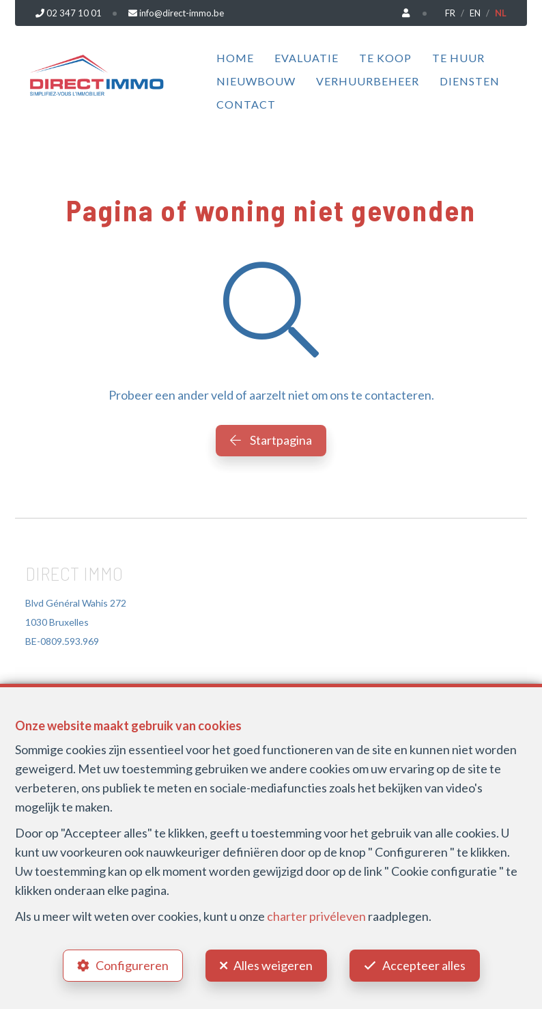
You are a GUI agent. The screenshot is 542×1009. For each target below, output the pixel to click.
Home (235, 57)
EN (475, 13)
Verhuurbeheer (367, 80)
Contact (246, 104)
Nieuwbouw (256, 80)
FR (450, 13)
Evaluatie (306, 57)
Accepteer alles (424, 965)
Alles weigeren (273, 965)
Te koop (385, 57)
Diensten (470, 80)
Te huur (458, 57)
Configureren (132, 965)
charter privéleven (316, 916)
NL (501, 13)
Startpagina (271, 439)
